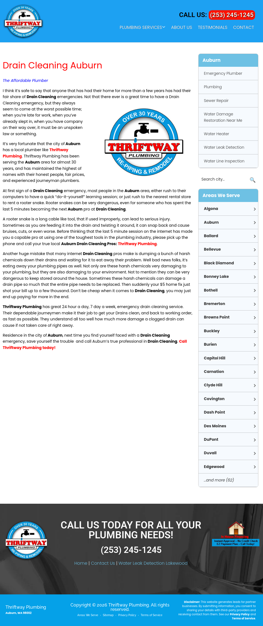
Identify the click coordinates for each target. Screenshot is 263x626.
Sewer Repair (216, 100)
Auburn (211, 222)
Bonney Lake (216, 276)
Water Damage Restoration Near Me (223, 117)
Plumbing (213, 87)
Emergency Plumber (223, 73)
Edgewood (214, 466)
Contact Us (103, 563)
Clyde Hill (213, 385)
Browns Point (217, 317)
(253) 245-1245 (230, 15)
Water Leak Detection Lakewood (153, 563)
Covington (214, 398)
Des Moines (215, 426)
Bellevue (212, 249)
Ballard (211, 236)
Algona (211, 208)
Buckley (212, 331)
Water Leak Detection (224, 147)
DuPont (211, 439)
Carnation (214, 371)
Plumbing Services (141, 27)
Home (80, 563)
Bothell (211, 290)
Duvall (210, 453)
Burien (210, 344)
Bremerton (214, 303)
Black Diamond (219, 263)
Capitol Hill (214, 358)
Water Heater (216, 134)
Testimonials (212, 27)
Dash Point (214, 412)
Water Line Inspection (224, 161)
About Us (181, 27)
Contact (243, 27)
